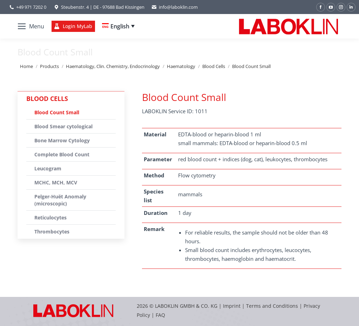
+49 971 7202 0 (31, 7)
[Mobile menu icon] (31, 26)
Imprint (232, 306)
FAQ (160, 315)
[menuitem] (118, 26)
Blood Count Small (56, 112)
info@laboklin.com (174, 7)
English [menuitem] (119, 26)
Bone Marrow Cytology (62, 140)
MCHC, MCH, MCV (55, 182)
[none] (118, 26)
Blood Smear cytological (63, 126)
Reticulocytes (50, 217)
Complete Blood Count (61, 154)
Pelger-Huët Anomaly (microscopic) (60, 200)
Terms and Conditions (272, 306)
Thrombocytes (51, 231)
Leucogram (47, 168)
